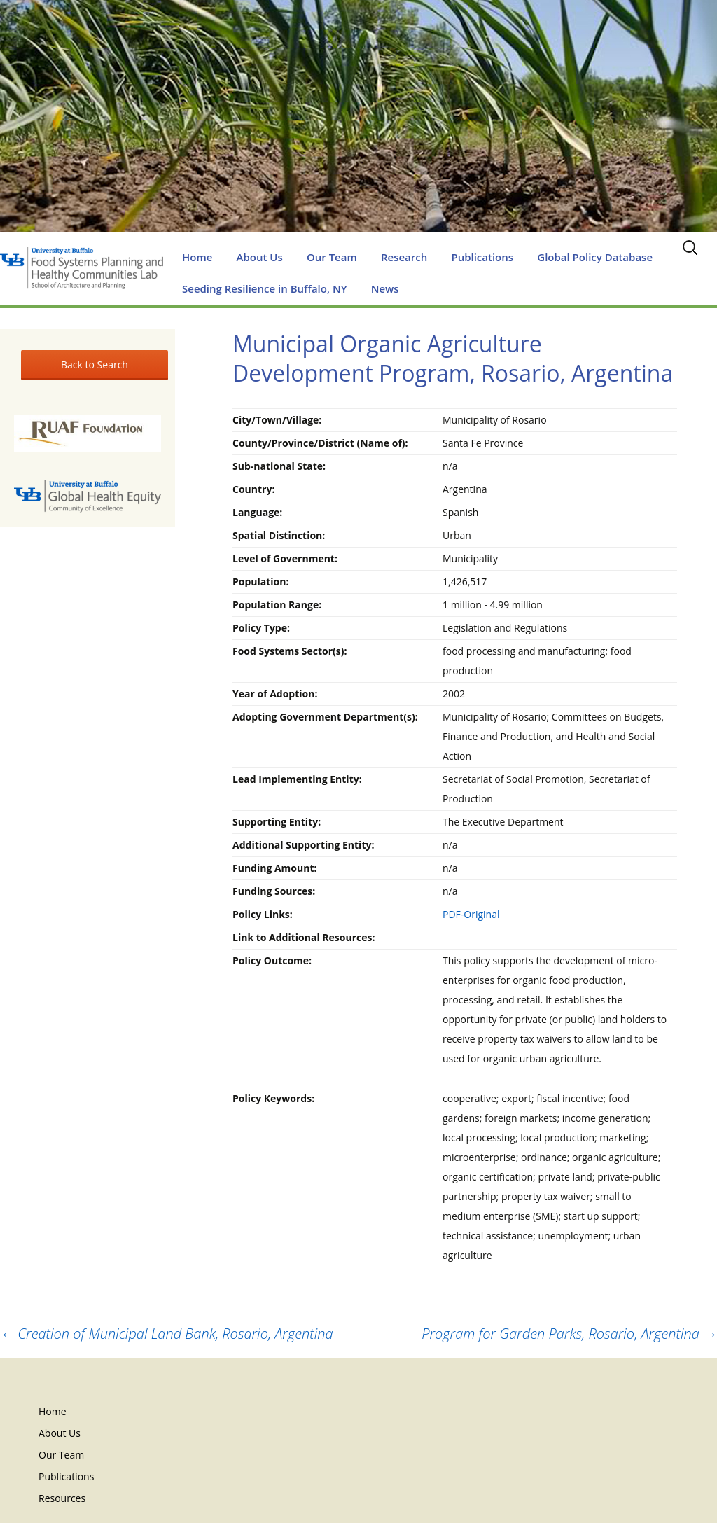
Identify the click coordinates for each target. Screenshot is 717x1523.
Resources (62, 1498)
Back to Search (94, 364)
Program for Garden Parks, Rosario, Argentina (569, 1333)
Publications (482, 257)
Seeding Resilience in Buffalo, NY (264, 288)
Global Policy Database (595, 257)
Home (197, 257)
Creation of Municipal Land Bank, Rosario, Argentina (166, 1333)
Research (404, 257)
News (385, 288)
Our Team (332, 257)
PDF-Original (471, 914)
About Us (260, 257)
